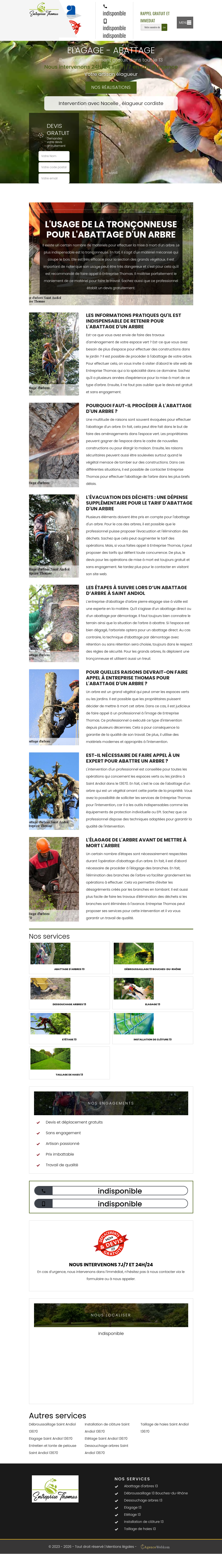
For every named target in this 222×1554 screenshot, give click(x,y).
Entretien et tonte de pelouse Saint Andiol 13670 (52, 1449)
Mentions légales (120, 1546)
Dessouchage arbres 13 (143, 1500)
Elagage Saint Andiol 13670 (51, 1438)
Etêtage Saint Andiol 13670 (106, 1438)
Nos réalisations (111, 87)
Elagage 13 (133, 1507)
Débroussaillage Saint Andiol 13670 (52, 1428)
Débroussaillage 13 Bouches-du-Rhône (156, 1493)
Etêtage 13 (132, 1514)
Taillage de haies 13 (140, 1528)
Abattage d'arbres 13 (141, 1486)
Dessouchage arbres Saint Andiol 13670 (106, 1449)
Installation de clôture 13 (144, 1521)
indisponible (114, 10)
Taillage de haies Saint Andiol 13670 (165, 1428)
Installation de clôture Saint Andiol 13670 (107, 1428)
